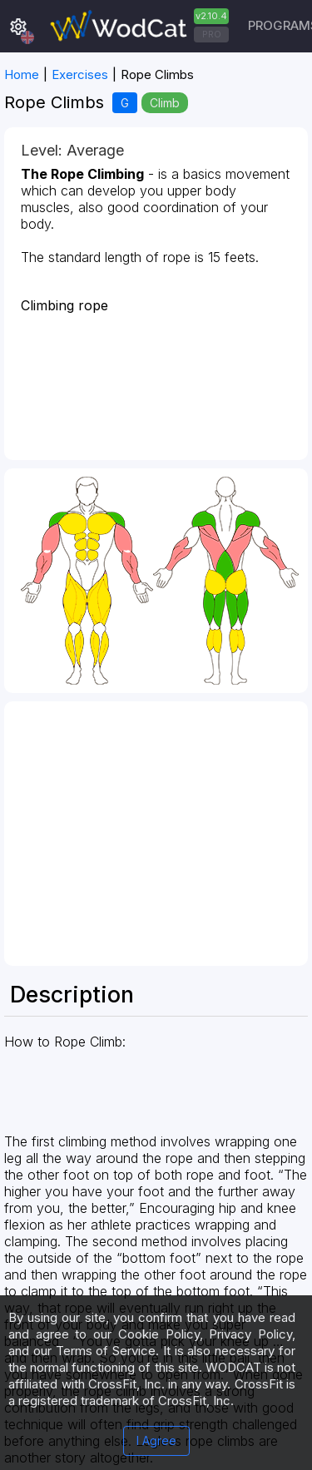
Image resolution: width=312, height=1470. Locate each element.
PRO (211, 34)
